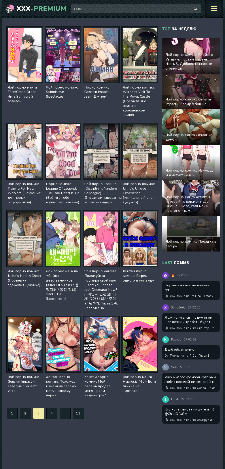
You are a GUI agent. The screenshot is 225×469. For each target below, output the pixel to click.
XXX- (42, 8)
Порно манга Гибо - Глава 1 (187, 355)
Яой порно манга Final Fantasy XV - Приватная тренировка (191, 296)
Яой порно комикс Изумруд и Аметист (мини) (191, 420)
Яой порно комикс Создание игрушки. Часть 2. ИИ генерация (191, 388)
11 (78, 413)
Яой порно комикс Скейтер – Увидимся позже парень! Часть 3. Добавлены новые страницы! (191, 328)
